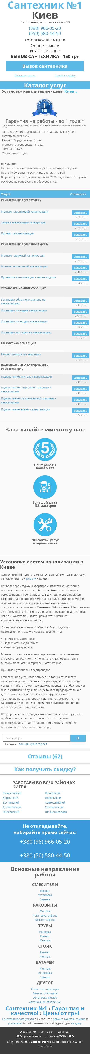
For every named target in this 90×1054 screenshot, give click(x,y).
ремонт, (58, 1019)
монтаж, (70, 1019)
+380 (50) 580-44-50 (45, 855)
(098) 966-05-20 (45, 28)
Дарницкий (10, 798)
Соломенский (54, 807)
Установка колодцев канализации (24, 310)
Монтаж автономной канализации (24, 266)
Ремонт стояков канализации (20, 354)
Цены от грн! (61, 1013)
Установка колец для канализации (24, 321)
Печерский (52, 793)
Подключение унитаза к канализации (26, 376)
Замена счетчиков (45, 993)
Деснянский (11, 802)
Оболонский (11, 812)
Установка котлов (45, 997)
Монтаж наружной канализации (23, 255)
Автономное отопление (45, 1002)
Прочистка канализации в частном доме (28, 277)
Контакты (46, 1031)
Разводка (45, 932)
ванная (24, 744)
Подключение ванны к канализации (25, 409)
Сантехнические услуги (18, 1019)
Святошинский (55, 802)
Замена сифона (45, 920)
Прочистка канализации (17, 233)
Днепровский (12, 807)
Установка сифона (45, 915)
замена (81, 1019)
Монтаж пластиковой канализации (24, 211)
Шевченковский (56, 812)
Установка (45, 895)
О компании (28, 1031)
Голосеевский (12, 793)
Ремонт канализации (45, 989)
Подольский (53, 798)
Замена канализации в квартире (23, 222)
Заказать (80, 212)
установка (15, 1023)
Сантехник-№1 (27, 1008)
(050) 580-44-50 (45, 33)
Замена (45, 899)
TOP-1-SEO (66, 1036)
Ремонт (45, 891)
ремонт (31, 579)
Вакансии (64, 1031)
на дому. (76, 1023)
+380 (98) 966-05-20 (45, 841)
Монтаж (45, 911)
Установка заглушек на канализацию (26, 332)
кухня (33, 744)
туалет (42, 744)
